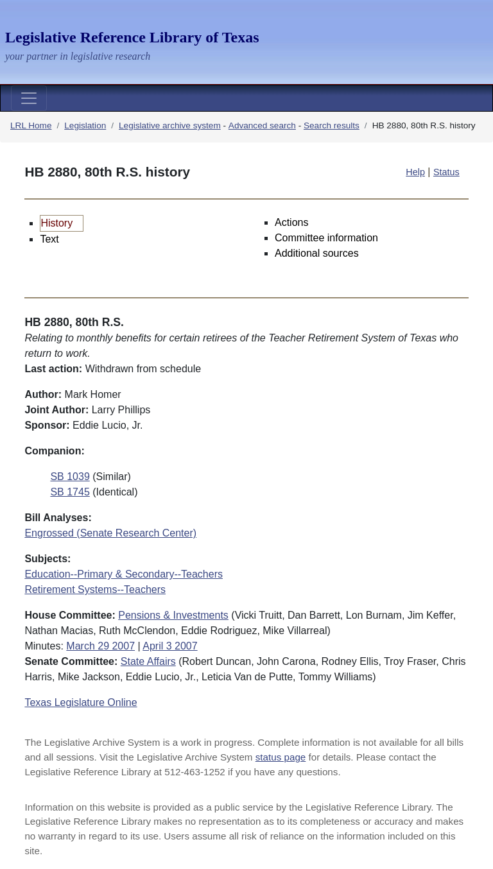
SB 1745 (69, 491)
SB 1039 (69, 476)
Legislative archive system (170, 125)
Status (446, 172)
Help (415, 172)
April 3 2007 (170, 646)
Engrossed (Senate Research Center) (110, 533)
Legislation (85, 125)
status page (280, 757)
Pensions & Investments (173, 615)
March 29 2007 (100, 646)
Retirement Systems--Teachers (95, 589)
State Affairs (148, 661)
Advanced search (262, 125)
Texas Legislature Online (80, 702)
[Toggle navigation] (29, 98)
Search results (331, 125)
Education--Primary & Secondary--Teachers (123, 574)
